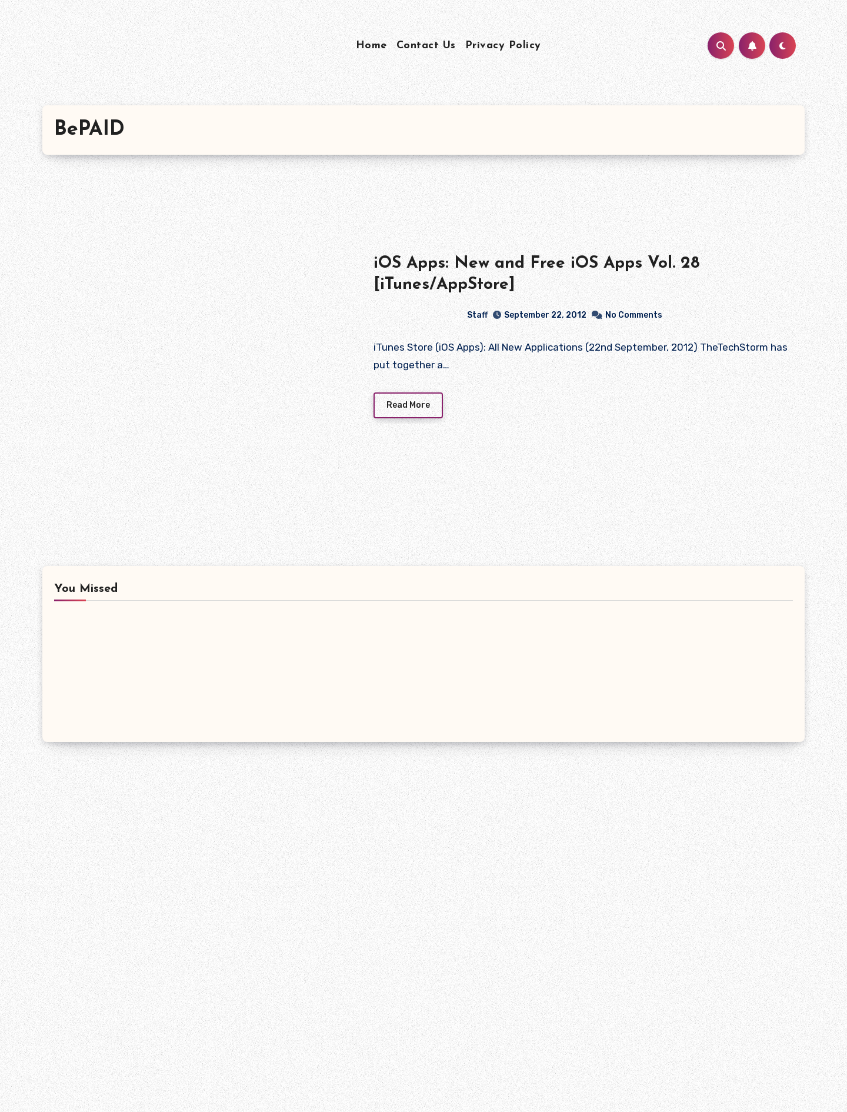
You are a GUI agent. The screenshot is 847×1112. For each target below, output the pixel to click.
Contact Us (426, 45)
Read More (408, 405)
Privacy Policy (503, 45)
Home (371, 45)
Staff (431, 314)
